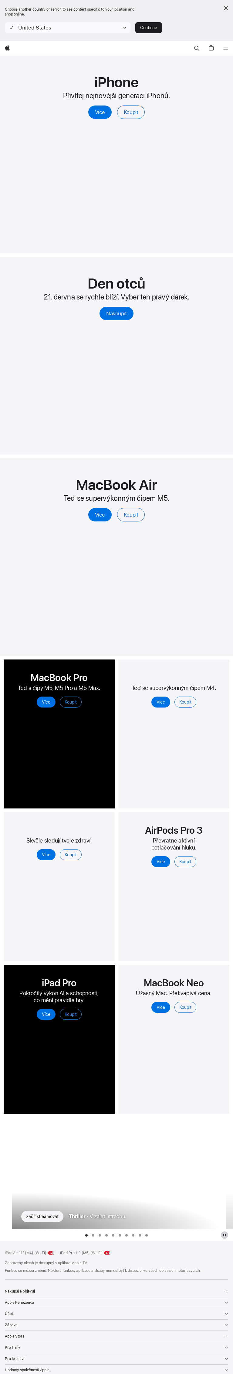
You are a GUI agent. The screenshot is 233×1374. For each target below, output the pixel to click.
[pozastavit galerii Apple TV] (224, 1235)
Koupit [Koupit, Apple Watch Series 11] (71, 854)
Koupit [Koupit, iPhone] (131, 112)
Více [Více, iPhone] (100, 112)
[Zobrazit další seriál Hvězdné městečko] (229, 1173)
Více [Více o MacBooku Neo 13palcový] (161, 1007)
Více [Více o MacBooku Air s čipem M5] (100, 515)
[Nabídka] (225, 48)
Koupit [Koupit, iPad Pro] (71, 1014)
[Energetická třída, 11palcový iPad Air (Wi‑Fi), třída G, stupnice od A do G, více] (51, 1253)
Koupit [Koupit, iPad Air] (185, 702)
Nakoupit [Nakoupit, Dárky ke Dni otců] (116, 313)
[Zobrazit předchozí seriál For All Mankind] (4, 1173)
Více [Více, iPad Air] (161, 702)
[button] (67, 27)
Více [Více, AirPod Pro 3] (161, 861)
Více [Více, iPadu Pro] (46, 1014)
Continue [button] (148, 27)
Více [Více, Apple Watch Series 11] (46, 854)
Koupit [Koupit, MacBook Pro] (71, 702)
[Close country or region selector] (226, 8)
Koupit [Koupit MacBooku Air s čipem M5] (131, 515)
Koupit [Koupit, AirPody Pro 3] (185, 861)
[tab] (86, 1235)
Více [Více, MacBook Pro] (46, 702)
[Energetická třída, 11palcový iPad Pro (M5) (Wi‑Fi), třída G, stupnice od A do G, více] (107, 1253)
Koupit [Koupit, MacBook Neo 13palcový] (185, 1007)
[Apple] (7, 48)
